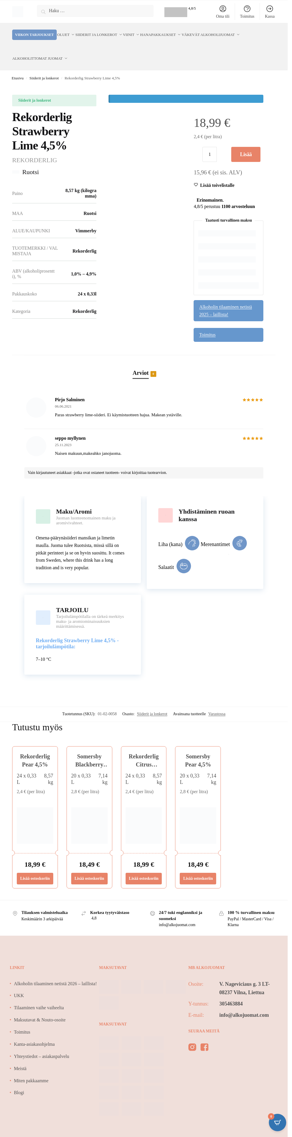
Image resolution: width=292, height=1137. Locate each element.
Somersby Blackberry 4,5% (89, 751)
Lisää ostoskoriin (246, 144)
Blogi (19, 1079)
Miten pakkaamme (31, 1067)
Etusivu (17, 65)
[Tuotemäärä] (209, 141)
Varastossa (216, 701)
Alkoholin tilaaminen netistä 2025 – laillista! (225, 297)
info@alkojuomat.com (244, 1002)
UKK (19, 982)
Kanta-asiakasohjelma (34, 1031)
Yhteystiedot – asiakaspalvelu (41, 1043)
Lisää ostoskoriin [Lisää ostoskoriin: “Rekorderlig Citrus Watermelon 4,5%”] (143, 865)
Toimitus (247, 12)
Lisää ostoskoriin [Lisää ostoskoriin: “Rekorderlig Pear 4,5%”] (35, 865)
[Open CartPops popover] (277, 1122)
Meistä (20, 1055)
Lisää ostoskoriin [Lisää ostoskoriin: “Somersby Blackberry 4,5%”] (89, 865)
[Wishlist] (217, 172)
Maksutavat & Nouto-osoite (40, 1007)
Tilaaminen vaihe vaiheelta (39, 994)
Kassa (269, 12)
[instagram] (192, 1035)
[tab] (144, 353)
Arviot (141, 360)
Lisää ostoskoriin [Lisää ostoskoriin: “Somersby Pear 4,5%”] (198, 865)
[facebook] (204, 1035)
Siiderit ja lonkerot (44, 65)
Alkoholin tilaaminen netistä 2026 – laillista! (55, 970)
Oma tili (222, 12)
